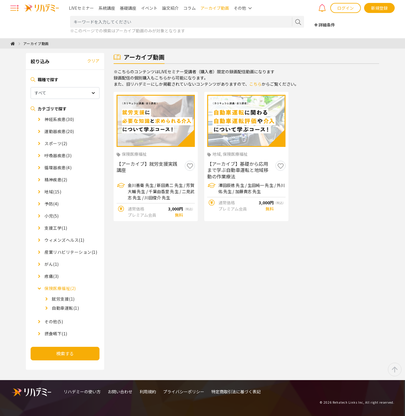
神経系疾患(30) (59, 119)
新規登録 (379, 8)
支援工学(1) (55, 228)
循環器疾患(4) (58, 167)
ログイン (345, 8)
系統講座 (107, 8)
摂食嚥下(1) (55, 334)
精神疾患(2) (55, 180)
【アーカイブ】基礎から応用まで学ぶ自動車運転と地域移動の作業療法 (237, 170)
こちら (255, 84)
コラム (189, 8)
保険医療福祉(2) (60, 288)
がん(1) (51, 264)
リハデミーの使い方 (82, 392)
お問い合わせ (120, 392)
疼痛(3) (51, 276)
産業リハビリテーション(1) (70, 252)
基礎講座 (128, 8)
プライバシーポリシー (183, 392)
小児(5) (51, 216)
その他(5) (53, 321)
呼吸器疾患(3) (58, 155)
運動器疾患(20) (59, 131)
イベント (149, 8)
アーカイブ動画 (214, 8)
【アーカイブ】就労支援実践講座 (147, 167)
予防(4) (51, 204)
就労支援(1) (63, 299)
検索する (65, 353)
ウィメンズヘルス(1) (64, 240)
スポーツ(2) (55, 143)
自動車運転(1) (65, 308)
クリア (93, 61)
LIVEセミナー (81, 8)
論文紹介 (170, 8)
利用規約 (148, 392)
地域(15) (53, 192)
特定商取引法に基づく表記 (236, 392)
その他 (240, 8)
